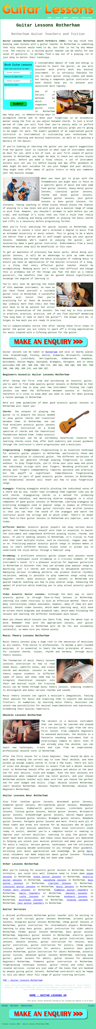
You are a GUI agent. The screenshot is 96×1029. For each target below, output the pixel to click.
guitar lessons (58, 227)
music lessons (65, 886)
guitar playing (16, 848)
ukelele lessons (76, 893)
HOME (50, 18)
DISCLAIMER (87, 18)
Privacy (91, 1006)
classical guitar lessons (19, 886)
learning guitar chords (35, 938)
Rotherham (51, 352)
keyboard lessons (75, 896)
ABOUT (65, 18)
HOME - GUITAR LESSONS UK (48, 995)
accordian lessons (31, 900)
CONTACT (75, 18)
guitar (44, 44)
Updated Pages (26, 1006)
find (13, 802)
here (89, 851)
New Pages (14, 1006)
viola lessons (29, 896)
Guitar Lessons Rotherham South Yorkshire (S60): (35, 41)
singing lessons (77, 900)
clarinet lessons (59, 883)
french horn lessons (16, 890)
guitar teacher (57, 915)
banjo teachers (29, 893)
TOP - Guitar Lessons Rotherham (22, 980)
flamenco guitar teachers (71, 890)
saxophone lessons (54, 880)
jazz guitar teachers (30, 903)
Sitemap (5, 1006)
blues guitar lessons (47, 877)
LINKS (57, 18)
